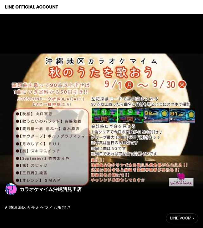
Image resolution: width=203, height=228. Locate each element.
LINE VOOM (180, 218)
